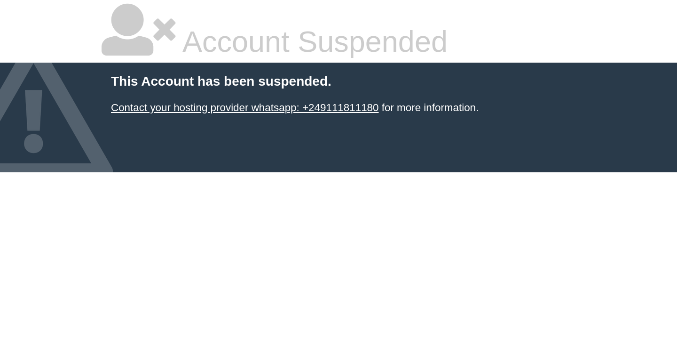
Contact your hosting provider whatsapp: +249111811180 (245, 107)
